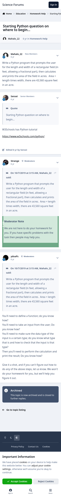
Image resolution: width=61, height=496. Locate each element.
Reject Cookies (46, 481)
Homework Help (38, 38)
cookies (23, 462)
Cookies (46, 446)
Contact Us (33, 446)
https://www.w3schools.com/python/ (23, 136)
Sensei (14, 96)
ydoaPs (14, 256)
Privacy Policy (17, 446)
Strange (15, 161)
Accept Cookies (17, 481)
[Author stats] (57, 55)
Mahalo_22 (13, 38)
